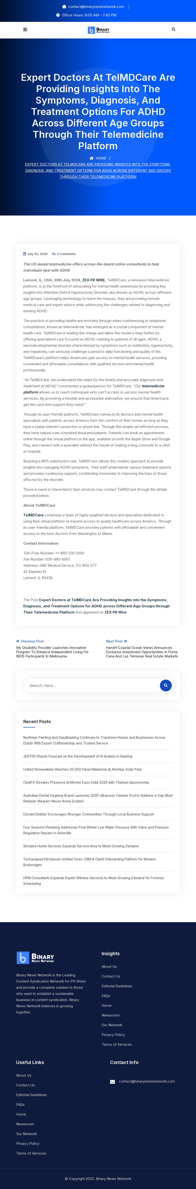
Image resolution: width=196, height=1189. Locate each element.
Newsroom (111, 1015)
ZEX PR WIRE (93, 280)
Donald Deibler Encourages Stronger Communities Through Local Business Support (88, 814)
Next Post (143, 648)
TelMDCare (33, 515)
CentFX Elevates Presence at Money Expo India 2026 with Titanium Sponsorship (86, 782)
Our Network (112, 1025)
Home (98, 158)
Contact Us (111, 976)
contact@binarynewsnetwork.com (147, 1081)
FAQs (106, 995)
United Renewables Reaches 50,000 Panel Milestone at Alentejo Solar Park (82, 769)
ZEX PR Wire (116, 612)
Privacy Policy (113, 1034)
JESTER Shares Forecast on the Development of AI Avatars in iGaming (77, 756)
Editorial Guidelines (117, 986)
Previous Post (53, 648)
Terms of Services (117, 1044)
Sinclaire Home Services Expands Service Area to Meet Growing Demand (81, 846)
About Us (109, 966)
